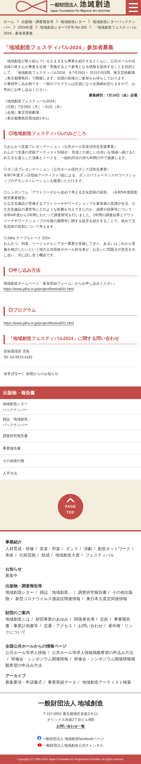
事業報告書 (12, 448)
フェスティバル (100, 555)
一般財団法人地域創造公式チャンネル (70, 745)
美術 (9, 555)
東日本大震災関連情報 (106, 599)
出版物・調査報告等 (37, 22)
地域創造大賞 (67, 555)
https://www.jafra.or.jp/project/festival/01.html (39, 289)
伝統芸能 (27, 555)
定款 (104, 619)
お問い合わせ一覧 (70, 726)
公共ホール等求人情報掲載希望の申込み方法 (92, 652)
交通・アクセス (58, 626)
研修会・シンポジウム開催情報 (39, 659)
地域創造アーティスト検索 (106, 682)
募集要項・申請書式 (23, 682)
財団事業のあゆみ (52, 619)
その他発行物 (13, 461)
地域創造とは (17, 619)
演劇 (88, 549)
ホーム (9, 22)
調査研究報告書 (15, 436)
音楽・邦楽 (50, 549)
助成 (45, 555)
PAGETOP (70, 506)
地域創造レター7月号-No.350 (63, 27)
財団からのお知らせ (42, 374)
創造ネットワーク (114, 549)
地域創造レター (73, 22)
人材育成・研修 (19, 549)
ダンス (72, 549)
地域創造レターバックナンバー (15, 406)
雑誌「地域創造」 (56, 592)
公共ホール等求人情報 (25, 652)
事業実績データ (62, 682)
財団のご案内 (17, 613)
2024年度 (25, 27)
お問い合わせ (90, 626)
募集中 (11, 575)
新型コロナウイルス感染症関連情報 (47, 599)
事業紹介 (13, 542)
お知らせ (13, 569)
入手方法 (10, 473)
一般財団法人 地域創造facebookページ (70, 739)
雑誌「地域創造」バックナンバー (17, 422)
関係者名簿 (84, 619)
